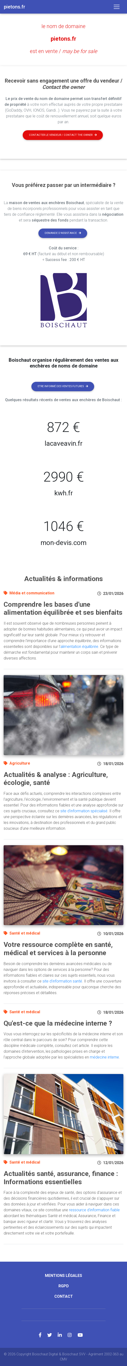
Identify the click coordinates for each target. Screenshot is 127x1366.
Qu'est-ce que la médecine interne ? (58, 1023)
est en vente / (63, 51)
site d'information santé (62, 981)
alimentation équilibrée (79, 646)
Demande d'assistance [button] (63, 233)
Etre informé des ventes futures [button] (63, 386)
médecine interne (104, 1057)
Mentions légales (63, 1275)
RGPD (63, 1286)
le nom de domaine (63, 26)
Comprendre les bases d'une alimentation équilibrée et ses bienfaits (63, 608)
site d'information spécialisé (83, 811)
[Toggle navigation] (116, 6)
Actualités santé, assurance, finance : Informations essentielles (61, 1178)
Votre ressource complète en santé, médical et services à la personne (58, 949)
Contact (63, 1296)
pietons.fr (63, 38)
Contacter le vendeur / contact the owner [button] (63, 135)
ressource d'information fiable (94, 1210)
